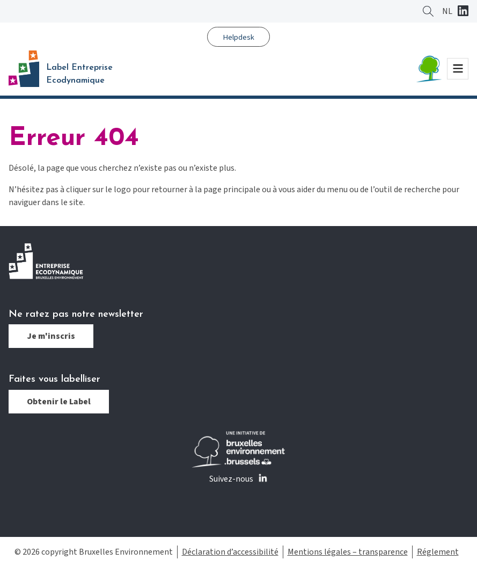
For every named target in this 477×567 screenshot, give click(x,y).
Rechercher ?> (428, 11)
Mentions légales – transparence (348, 552)
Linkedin (463, 11)
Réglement (438, 552)
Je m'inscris (51, 336)
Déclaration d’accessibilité (230, 552)
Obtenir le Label (59, 402)
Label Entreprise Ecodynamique (79, 74)
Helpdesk (238, 37)
